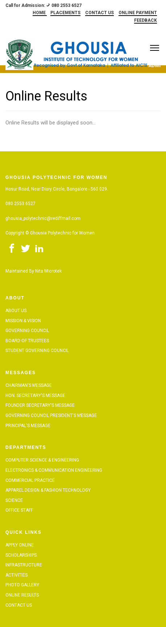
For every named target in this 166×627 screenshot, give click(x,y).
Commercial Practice (30, 480)
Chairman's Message (28, 385)
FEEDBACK (145, 20)
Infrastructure (23, 564)
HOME (40, 12)
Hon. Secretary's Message (35, 395)
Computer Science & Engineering (42, 460)
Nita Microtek (48, 271)
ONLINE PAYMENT (138, 12)
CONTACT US (99, 12)
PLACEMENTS (65, 12)
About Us (15, 310)
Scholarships (21, 555)
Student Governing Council (37, 350)
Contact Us (18, 605)
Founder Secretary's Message (40, 405)
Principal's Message (27, 425)
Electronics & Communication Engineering (53, 470)
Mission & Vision (23, 320)
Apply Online (19, 545)
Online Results (22, 595)
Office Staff (19, 510)
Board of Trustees (27, 340)
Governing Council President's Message (51, 415)
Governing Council (27, 330)
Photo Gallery (22, 584)
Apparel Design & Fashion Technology (48, 490)
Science (14, 500)
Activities (16, 575)
